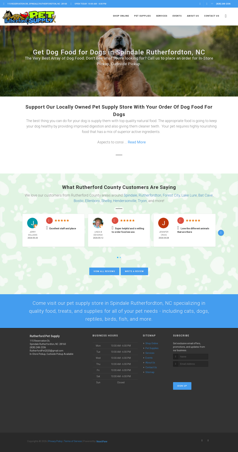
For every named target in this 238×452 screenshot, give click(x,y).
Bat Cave (205, 195)
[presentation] (190, 372)
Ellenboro (92, 201)
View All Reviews (104, 271)
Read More (137, 142)
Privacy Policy (55, 441)
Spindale (130, 195)
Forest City (171, 195)
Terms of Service (73, 441)
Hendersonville (124, 201)
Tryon (142, 201)
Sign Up (182, 386)
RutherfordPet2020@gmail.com (46, 350)
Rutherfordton (150, 195)
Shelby (106, 201)
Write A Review (134, 271)
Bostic (79, 201)
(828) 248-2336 (38, 347)
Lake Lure (189, 195)
